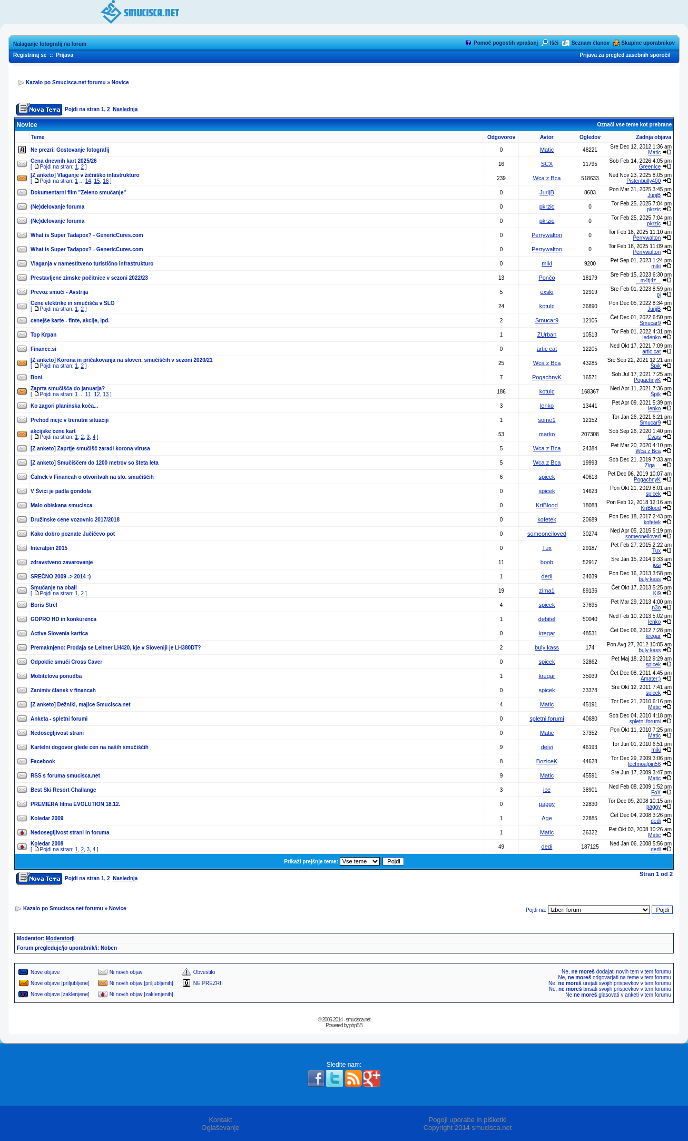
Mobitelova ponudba (56, 676)
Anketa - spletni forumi (59, 719)
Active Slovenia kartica (59, 633)
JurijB (546, 192)
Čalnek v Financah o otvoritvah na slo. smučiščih (92, 477)
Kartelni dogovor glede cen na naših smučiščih (90, 747)
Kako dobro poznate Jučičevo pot (73, 534)
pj (658, 295)
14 (88, 181)
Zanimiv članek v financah (63, 690)
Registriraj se (29, 55)
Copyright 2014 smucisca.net (468, 1128)
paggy (547, 804)
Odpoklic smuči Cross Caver (66, 662)
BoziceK (546, 761)
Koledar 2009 (47, 818)
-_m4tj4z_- (648, 280)
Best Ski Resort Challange (63, 790)
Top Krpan (43, 335)
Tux (547, 548)
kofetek (546, 519)
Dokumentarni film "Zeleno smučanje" (78, 192)
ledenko (651, 337)
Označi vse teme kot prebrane (634, 124)
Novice (120, 82)
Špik (656, 366)
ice (547, 789)
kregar (546, 633)
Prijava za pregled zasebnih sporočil (624, 55)
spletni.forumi (546, 718)
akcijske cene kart (53, 431)
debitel (546, 619)
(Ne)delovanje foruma (57, 207)
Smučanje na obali (54, 588)
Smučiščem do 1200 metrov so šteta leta (108, 463)
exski (546, 292)
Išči (554, 43)
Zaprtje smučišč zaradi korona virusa (103, 448)
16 (106, 181)
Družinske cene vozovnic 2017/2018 (75, 520)
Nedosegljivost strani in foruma (70, 832)
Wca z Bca (547, 178)
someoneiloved (546, 533)
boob (546, 562)
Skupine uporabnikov (648, 43)
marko (547, 434)
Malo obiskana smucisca (61, 505)
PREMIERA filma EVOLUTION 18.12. (75, 804)
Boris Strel (44, 605)
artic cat (547, 349)
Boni (36, 377)
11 (88, 394)
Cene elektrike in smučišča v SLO (73, 303)
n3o (656, 608)
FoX (656, 792)
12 (97, 394)
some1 (547, 420)
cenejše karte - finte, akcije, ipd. (70, 320)
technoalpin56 (644, 764)
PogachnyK (547, 377)
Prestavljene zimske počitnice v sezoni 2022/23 (89, 278)
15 (97, 181)
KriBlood (547, 505)
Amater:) (651, 679)
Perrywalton (547, 235)
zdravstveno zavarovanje (62, 562)
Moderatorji (60, 938)
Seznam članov (591, 43)
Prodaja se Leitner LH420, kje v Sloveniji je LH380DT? (134, 648)
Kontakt (220, 1120)
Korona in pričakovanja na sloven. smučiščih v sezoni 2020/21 (135, 360)
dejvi (547, 747)
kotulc (547, 306)
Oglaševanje (220, 1128)
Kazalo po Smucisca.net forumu (66, 82)
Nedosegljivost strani (57, 733)
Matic (547, 149)
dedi (547, 576)
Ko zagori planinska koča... (64, 406)
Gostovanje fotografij (83, 150)
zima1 (546, 590)
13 (106, 394)
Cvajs (654, 437)
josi (657, 565)
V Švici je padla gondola (61, 491)
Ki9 (657, 593)
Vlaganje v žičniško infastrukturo (98, 175)
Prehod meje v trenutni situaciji (70, 420)
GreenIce (650, 167)
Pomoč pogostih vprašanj (506, 43)
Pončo (546, 277)
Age (547, 818)
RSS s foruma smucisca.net (65, 776)
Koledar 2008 (47, 844)
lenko (547, 405)
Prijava (64, 55)
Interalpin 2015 (49, 548)
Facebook (43, 761)
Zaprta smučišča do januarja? (68, 388)
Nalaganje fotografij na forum (49, 44)
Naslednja (125, 109)
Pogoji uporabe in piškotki (467, 1120)
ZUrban (547, 334)
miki (547, 263)
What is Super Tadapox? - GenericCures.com (87, 235)
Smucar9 (546, 320)
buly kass (650, 579)
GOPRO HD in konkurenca (63, 619)
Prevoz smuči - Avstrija (59, 292)
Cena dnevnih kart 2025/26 (64, 161)
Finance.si (43, 349)
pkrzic (547, 206)
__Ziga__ (650, 465)
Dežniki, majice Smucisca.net (94, 704)
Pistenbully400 (643, 181)
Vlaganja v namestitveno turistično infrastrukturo (92, 264)
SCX (547, 164)
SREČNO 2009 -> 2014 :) (61, 576)
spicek (546, 477)
